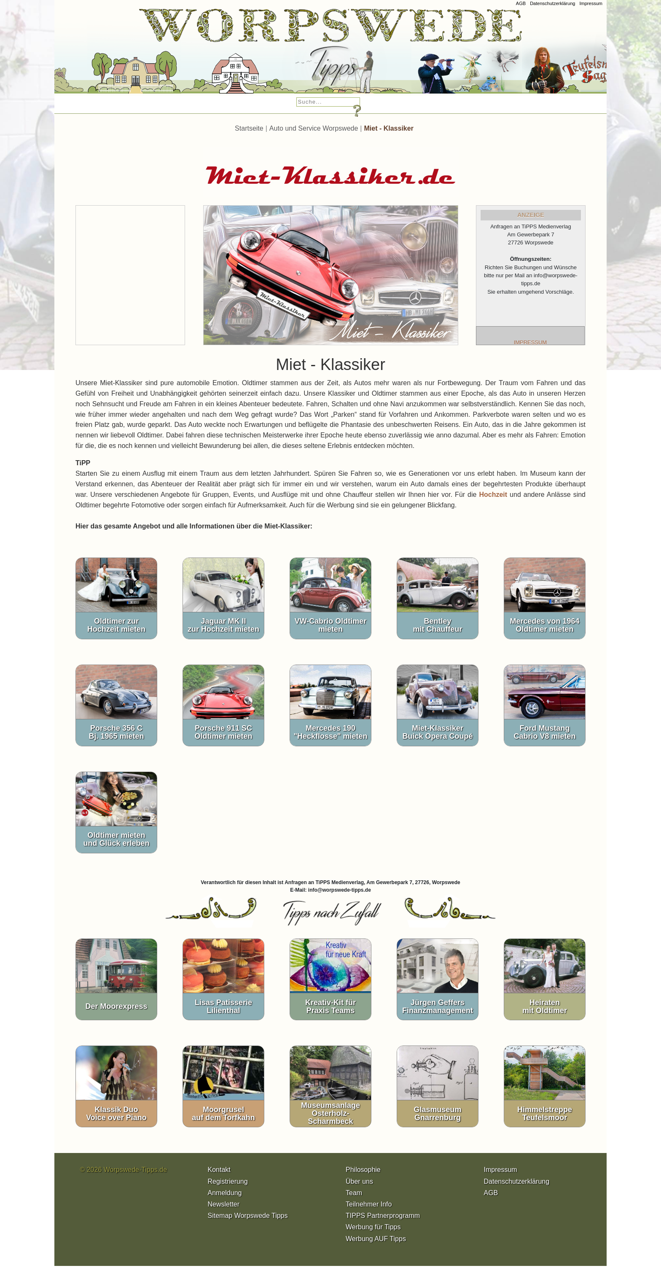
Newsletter (224, 1204)
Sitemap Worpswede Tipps (248, 1215)
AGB (521, 3)
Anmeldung (225, 1192)
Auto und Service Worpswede (313, 128)
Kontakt (219, 1169)
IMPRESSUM (530, 342)
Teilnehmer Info (369, 1204)
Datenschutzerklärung (552, 3)
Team (354, 1192)
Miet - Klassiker (389, 128)
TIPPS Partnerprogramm (383, 1215)
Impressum (590, 3)
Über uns (359, 1181)
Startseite (249, 128)
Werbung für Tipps (373, 1227)
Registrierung (228, 1181)
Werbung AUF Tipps (376, 1238)
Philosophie (363, 1169)
